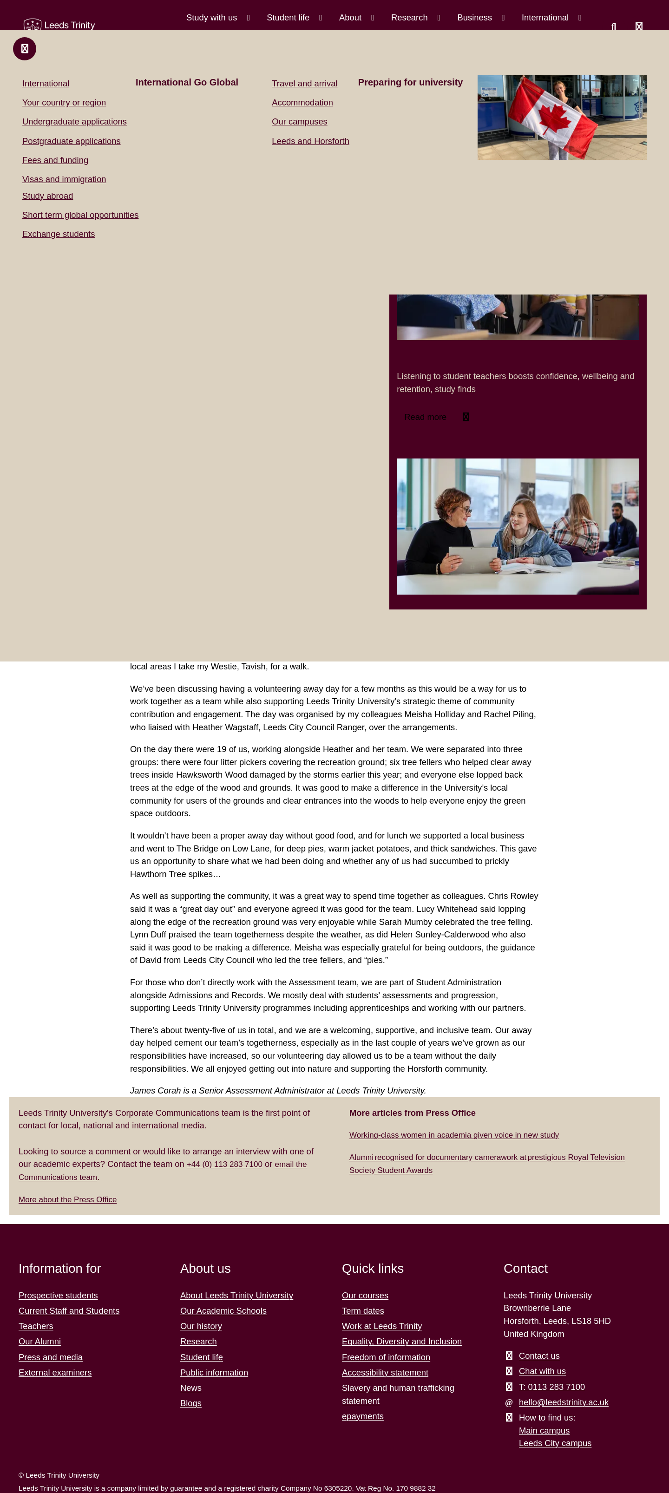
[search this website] (613, 27)
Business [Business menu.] (475, 17)
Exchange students (58, 234)
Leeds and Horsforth (310, 141)
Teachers (36, 1325)
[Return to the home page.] (55, 29)
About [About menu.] (351, 17)
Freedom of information (386, 1356)
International (45, 83)
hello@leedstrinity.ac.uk (564, 1401)
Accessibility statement (385, 1371)
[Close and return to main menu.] (24, 48)
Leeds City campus (555, 1442)
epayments (363, 1415)
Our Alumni (40, 1340)
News (191, 1387)
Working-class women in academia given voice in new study (462, 1134)
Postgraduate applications (71, 141)
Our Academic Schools (223, 1310)
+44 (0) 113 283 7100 (228, 1163)
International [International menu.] (546, 17)
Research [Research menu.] (410, 17)
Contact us (539, 1355)
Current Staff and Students (69, 1310)
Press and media (51, 1356)
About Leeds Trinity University (236, 1294)
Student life (201, 1356)
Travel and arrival (304, 83)
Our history (201, 1325)
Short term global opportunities (80, 215)
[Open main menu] (638, 27)
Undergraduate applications (74, 121)
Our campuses (300, 121)
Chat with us (542, 1370)
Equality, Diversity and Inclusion (402, 1340)
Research (198, 1340)
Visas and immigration (64, 179)
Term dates (363, 1310)
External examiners (55, 1371)
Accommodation (302, 102)
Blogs (191, 1402)
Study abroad (47, 196)
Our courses (365, 1294)
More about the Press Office (72, 1198)
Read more (426, 417)
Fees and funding (55, 160)
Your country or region (64, 102)
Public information (214, 1371)
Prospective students (58, 1294)
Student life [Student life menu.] (289, 17)
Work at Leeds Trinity (382, 1325)
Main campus (544, 1429)
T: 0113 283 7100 (552, 1386)
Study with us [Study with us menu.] (212, 17)
